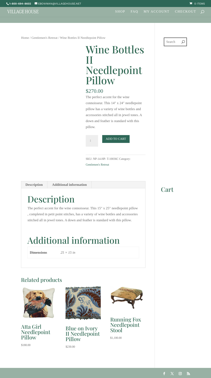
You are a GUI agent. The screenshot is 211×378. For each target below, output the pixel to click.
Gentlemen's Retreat (44, 37)
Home (25, 37)
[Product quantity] (92, 141)
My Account (157, 11)
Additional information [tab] (69, 185)
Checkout (185, 11)
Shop (120, 11)
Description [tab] (34, 185)
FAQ (134, 11)
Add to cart (116, 138)
